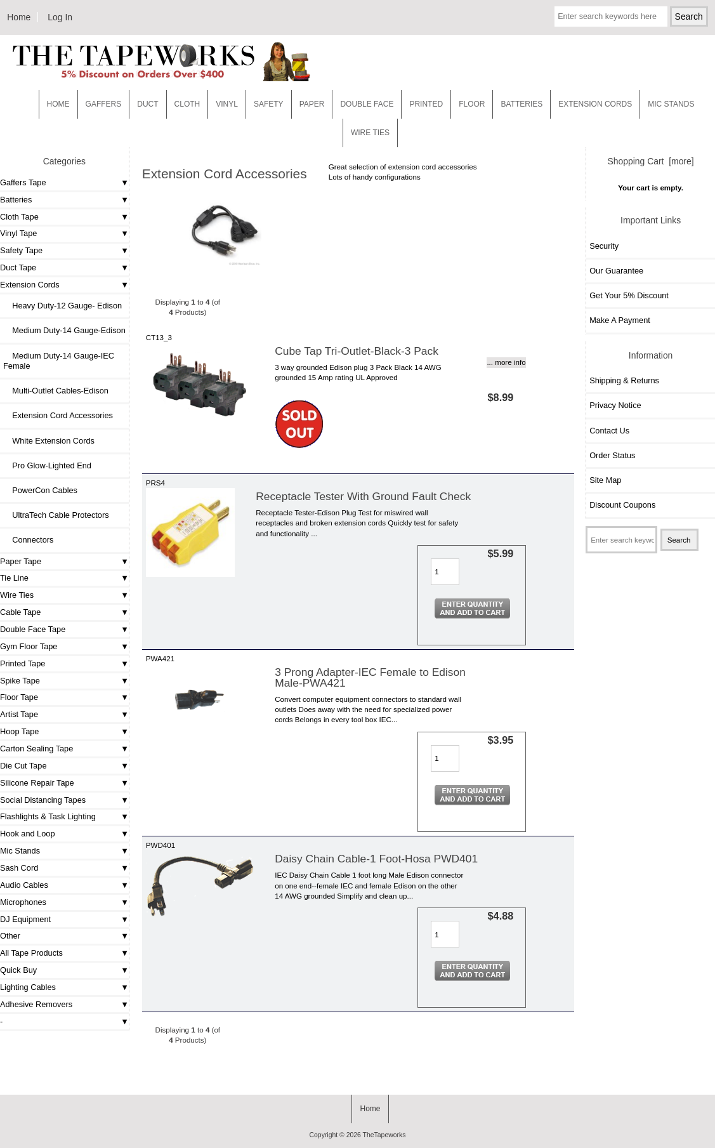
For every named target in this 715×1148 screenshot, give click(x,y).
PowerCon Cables (40, 490)
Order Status (612, 455)
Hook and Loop (27, 833)
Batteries (521, 104)
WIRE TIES (370, 132)
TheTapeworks (384, 1135)
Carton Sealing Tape (36, 748)
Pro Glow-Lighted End (47, 465)
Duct (147, 104)
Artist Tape (19, 714)
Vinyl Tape (18, 233)
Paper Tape (20, 561)
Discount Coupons (622, 505)
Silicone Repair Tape (37, 783)
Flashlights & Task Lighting (48, 816)
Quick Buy (18, 970)
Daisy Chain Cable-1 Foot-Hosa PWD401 (376, 858)
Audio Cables (24, 885)
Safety (269, 104)
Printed (426, 104)
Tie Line (14, 578)
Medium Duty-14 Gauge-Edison (64, 330)
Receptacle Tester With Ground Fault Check (363, 496)
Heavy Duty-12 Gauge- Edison (62, 305)
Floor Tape (19, 697)
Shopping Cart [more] (651, 161)
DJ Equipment (25, 919)
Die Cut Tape (23, 765)
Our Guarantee (616, 270)
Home (18, 17)
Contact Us (609, 430)
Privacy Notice (615, 405)
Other (10, 935)
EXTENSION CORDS (595, 104)
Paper (312, 104)
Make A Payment (619, 320)
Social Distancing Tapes (43, 800)
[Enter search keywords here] (610, 16)
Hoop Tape (19, 731)
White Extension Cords (49, 440)
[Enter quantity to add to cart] (445, 571)
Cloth (187, 104)
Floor (472, 104)
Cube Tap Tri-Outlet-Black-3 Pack (356, 351)
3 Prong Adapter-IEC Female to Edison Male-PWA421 (370, 677)
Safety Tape (21, 250)
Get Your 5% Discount (629, 295)
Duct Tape (18, 267)
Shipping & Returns (624, 380)
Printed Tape (22, 663)
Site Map (605, 480)
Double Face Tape (32, 629)
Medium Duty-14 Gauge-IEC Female (58, 361)
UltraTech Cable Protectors (56, 515)
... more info (506, 362)
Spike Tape (20, 680)
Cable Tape (20, 612)
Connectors (28, 539)
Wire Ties (17, 595)
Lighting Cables (28, 987)
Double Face (366, 104)
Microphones (23, 902)
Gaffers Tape (23, 182)
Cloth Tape (19, 216)
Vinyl (227, 104)
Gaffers (104, 104)
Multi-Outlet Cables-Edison (55, 390)
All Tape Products (31, 953)
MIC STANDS (671, 104)
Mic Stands (20, 850)
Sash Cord (19, 868)
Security (604, 246)
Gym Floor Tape (28, 646)
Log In (60, 17)
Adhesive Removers (36, 1004)
